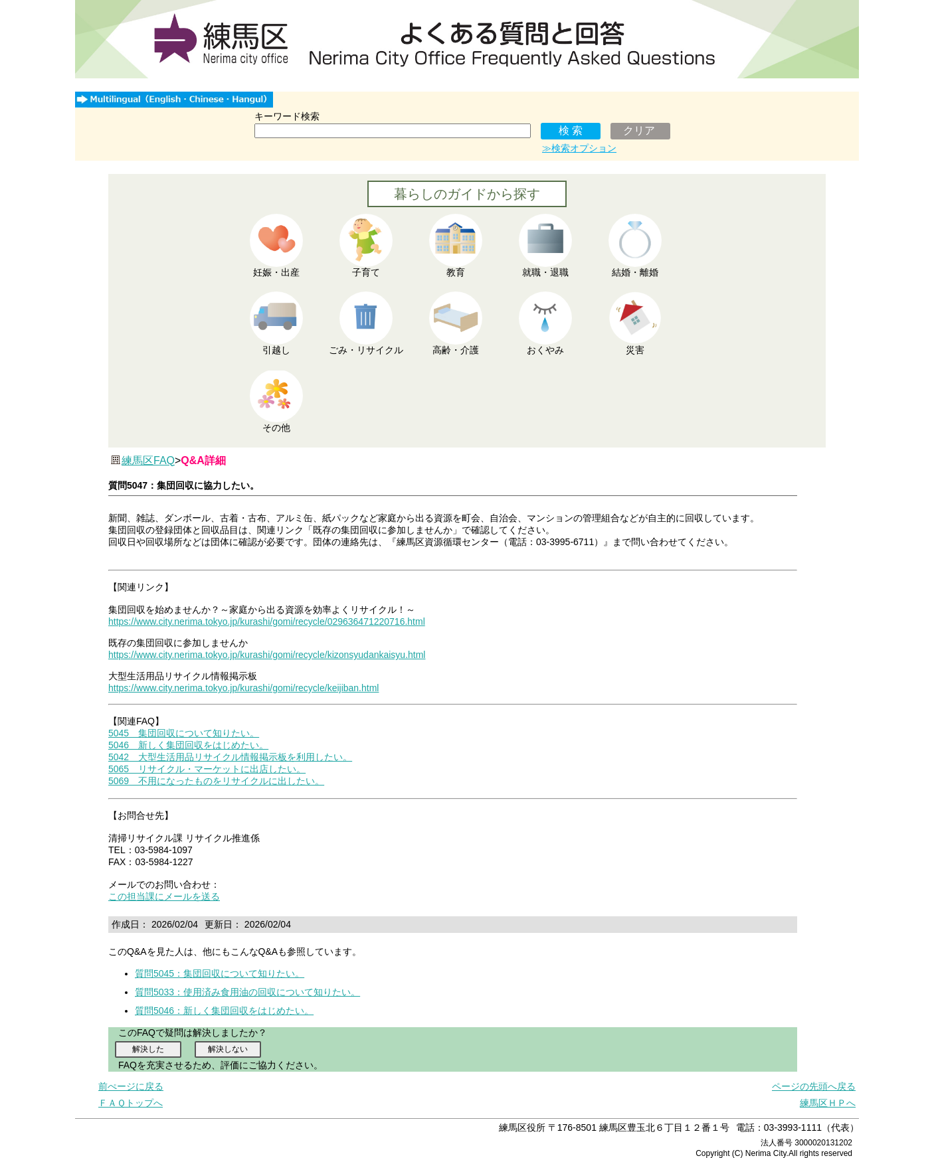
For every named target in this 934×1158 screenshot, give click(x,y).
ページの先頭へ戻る (814, 1086)
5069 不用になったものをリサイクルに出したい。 (216, 781)
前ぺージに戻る (130, 1086)
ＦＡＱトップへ (130, 1103)
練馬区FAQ (148, 460)
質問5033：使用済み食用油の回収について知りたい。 (247, 992)
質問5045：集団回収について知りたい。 (219, 973)
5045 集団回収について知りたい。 (183, 733)
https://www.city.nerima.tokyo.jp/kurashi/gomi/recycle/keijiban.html (243, 688)
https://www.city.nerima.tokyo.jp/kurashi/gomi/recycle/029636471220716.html (266, 621)
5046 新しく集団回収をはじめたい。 (188, 745)
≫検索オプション (579, 148)
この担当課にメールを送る (164, 896)
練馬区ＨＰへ (828, 1103)
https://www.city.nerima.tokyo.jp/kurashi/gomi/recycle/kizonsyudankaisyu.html (266, 654)
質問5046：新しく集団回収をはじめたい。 (224, 1010)
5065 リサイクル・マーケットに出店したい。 (207, 769)
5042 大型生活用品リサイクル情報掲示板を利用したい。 (230, 757)
